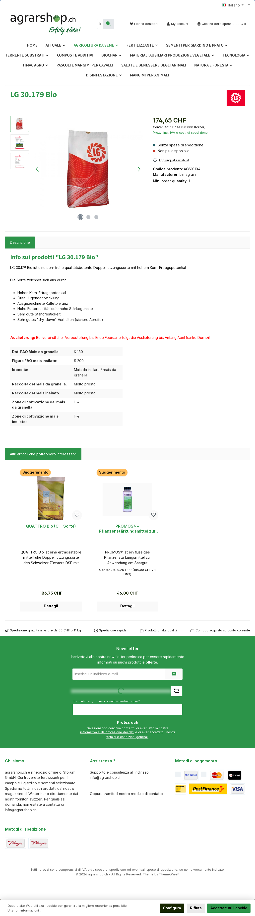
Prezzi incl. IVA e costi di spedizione (180, 132)
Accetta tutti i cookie (228, 908)
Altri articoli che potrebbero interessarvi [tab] (43, 454)
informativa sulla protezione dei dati (107, 732)
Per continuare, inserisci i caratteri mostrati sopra (106, 701)
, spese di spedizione (109, 869)
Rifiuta (196, 908)
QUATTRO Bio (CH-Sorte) (51, 526)
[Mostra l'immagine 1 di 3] (80, 217)
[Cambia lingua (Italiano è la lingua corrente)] (233, 5)
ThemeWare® (169, 874)
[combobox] (100, 24)
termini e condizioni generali (127, 737)
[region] (76, 169)
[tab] (20, 242)
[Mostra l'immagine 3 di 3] (96, 217)
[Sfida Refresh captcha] (176, 691)
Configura (172, 908)
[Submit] (174, 674)
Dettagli (51, 606)
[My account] (177, 24)
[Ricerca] (108, 24)
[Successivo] (139, 169)
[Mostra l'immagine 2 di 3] (88, 217)
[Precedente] (37, 169)
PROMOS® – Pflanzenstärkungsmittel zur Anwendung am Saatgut (127, 529)
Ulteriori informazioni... (24, 910)
